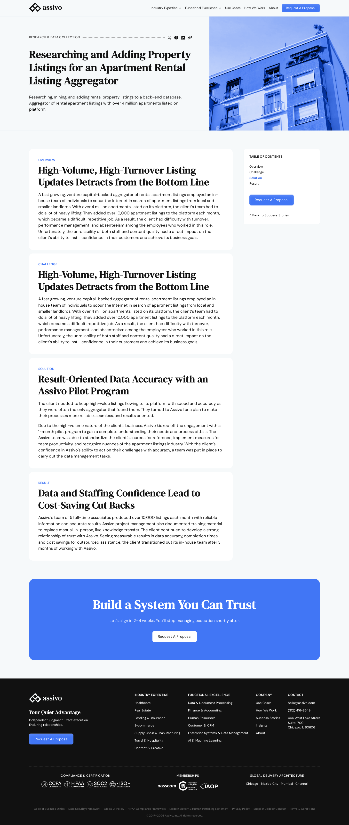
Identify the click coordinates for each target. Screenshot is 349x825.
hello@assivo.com (301, 703)
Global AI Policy (114, 808)
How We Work (254, 8)
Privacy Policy (241, 808)
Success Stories (268, 718)
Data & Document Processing (210, 703)
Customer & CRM (201, 725)
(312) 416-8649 (299, 710)
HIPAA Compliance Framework (147, 808)
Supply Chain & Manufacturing (157, 733)
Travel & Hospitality (149, 740)
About (273, 8)
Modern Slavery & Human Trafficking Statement (199, 808)
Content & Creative (149, 748)
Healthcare (143, 703)
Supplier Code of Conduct (270, 808)
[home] (45, 8)
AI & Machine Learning (205, 740)
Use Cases (233, 8)
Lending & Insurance (150, 718)
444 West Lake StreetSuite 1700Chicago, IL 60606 (304, 722)
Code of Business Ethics (49, 808)
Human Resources (201, 718)
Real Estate (143, 710)
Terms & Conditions (302, 808)
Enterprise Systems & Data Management (218, 733)
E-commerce (144, 725)
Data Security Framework (84, 808)
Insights (262, 725)
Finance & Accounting (205, 710)
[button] (166, 8)
